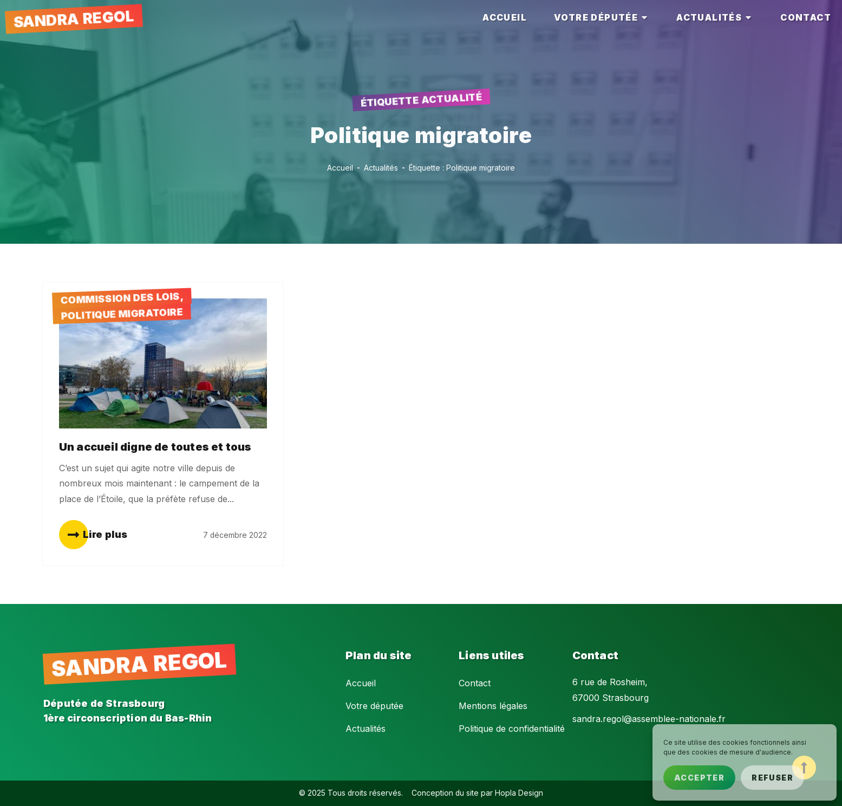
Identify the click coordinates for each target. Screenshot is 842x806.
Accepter (699, 777)
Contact (475, 683)
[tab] (504, 17)
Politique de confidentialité (512, 728)
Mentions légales (493, 705)
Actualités (365, 728)
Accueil (360, 683)
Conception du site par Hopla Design (477, 793)
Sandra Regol (73, 18)
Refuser (772, 777)
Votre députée (374, 705)
